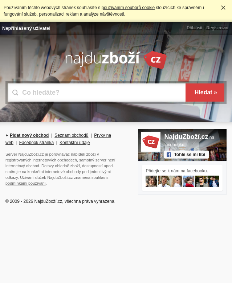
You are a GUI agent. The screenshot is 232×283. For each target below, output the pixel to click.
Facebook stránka (36, 142)
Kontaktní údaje (75, 142)
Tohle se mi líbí (189, 154)
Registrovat (217, 27)
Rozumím (223, 7)
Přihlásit (195, 27)
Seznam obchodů (71, 135)
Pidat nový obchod (29, 135)
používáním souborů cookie (128, 7)
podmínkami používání (25, 183)
